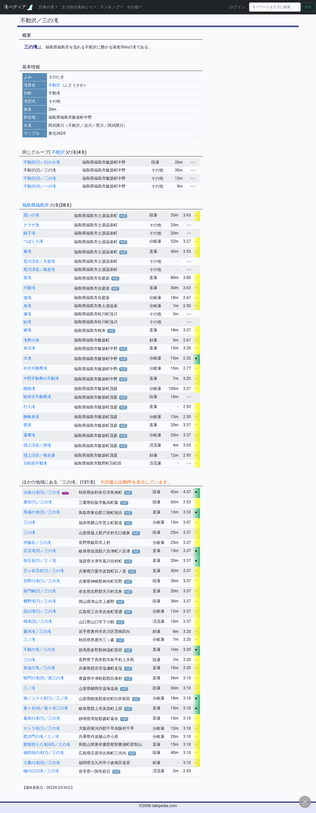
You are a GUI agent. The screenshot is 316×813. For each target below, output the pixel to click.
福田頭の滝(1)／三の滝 (43, 752)
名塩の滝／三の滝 (39, 667)
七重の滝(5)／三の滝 (41, 762)
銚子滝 (29, 233)
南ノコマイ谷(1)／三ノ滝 (45, 698)
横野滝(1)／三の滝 (39, 601)
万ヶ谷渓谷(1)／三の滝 (43, 570)
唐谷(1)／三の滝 (37, 502)
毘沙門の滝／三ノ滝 (41, 736)
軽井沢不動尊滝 (37, 396)
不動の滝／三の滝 (39, 649)
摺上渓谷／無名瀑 (39, 455)
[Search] (275, 7)
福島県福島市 (36, 205)
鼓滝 (27, 277)
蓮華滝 (29, 435)
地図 (123, 216)
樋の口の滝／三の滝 (41, 771)
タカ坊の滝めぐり (77, 7)
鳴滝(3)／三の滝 (37, 621)
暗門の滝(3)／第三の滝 (43, 678)
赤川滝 (29, 348)
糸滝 (27, 305)
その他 (132, 7)
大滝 (27, 358)
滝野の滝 (31, 340)
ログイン (237, 7)
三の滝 (29, 522)
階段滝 (29, 388)
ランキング (110, 7)
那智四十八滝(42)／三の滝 (46, 744)
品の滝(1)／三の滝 (39, 611)
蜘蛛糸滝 (31, 416)
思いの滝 (31, 215)
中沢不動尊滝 (35, 368)
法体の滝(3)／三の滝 (41, 492)
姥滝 (27, 330)
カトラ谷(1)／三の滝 (41, 728)
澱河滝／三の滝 (37, 631)
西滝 (27, 425)
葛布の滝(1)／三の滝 (41, 718)
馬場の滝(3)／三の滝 (41, 512)
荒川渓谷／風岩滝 (39, 269)
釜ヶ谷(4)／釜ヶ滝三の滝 (45, 708)
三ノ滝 (29, 639)
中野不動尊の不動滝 (41, 378)
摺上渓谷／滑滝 (37, 445)
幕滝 (27, 251)
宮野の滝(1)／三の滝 (41, 580)
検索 (308, 7)
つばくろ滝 (33, 241)
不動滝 (29, 287)
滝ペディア (18, 7)
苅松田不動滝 (35, 463)
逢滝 (27, 314)
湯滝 (27, 297)
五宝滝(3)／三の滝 (39, 550)
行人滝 (29, 406)
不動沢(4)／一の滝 (39, 186)
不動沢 (54, 85)
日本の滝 (46, 7)
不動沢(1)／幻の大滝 (41, 162)
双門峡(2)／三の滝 (39, 591)
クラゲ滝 (31, 225)
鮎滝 (27, 322)
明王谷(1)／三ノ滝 (39, 560)
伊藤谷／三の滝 (37, 542)
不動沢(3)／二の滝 (39, 178)
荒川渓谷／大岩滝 (39, 261)
